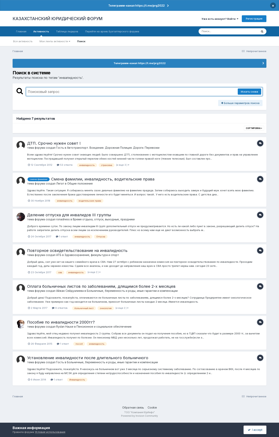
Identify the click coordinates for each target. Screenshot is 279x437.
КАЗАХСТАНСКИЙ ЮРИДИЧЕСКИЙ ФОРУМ (57, 18)
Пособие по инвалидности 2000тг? (61, 322)
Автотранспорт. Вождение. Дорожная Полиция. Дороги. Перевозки (113, 147)
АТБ (58, 255)
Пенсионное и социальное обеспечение (104, 326)
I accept (255, 429)
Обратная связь (133, 407)
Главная (21, 31)
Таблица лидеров (67, 31)
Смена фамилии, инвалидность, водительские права (102, 179)
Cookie (152, 407)
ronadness (63, 219)
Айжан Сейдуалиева (70, 290)
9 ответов (60, 307)
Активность (41, 33)
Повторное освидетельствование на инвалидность (77, 250)
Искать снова (249, 91)
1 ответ (62, 236)
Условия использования (50, 432)
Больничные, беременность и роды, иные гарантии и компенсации (132, 290)
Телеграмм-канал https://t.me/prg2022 (136, 5)
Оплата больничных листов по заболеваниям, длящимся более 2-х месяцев (101, 286)
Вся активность (23, 41)
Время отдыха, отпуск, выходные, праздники (104, 219)
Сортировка (254, 128)
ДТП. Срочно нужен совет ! (54, 143)
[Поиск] (221, 31)
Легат (60, 183)
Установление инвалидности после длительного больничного (87, 357)
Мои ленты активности (55, 41)
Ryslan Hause (64, 326)
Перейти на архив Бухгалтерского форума (112, 31)
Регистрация (254, 18)
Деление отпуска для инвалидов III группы (69, 215)
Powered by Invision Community (139, 415)
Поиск (81, 41)
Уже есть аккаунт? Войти (220, 18)
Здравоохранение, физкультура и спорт (92, 255)
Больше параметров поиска (240, 103)
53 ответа (64, 164)
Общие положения (80, 183)
